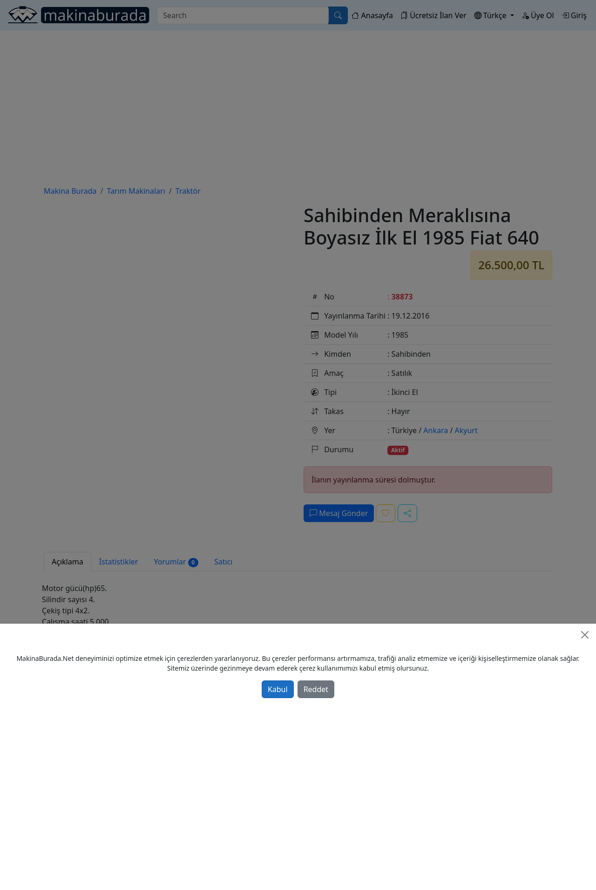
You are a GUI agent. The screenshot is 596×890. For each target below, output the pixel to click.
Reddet (316, 689)
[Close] (584, 634)
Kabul (278, 689)
